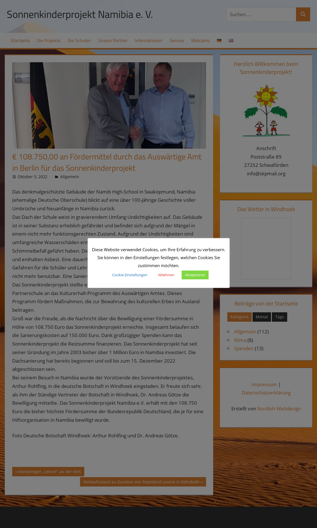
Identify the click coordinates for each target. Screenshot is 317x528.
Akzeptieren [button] (195, 274)
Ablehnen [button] (166, 274)
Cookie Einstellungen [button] (129, 274)
